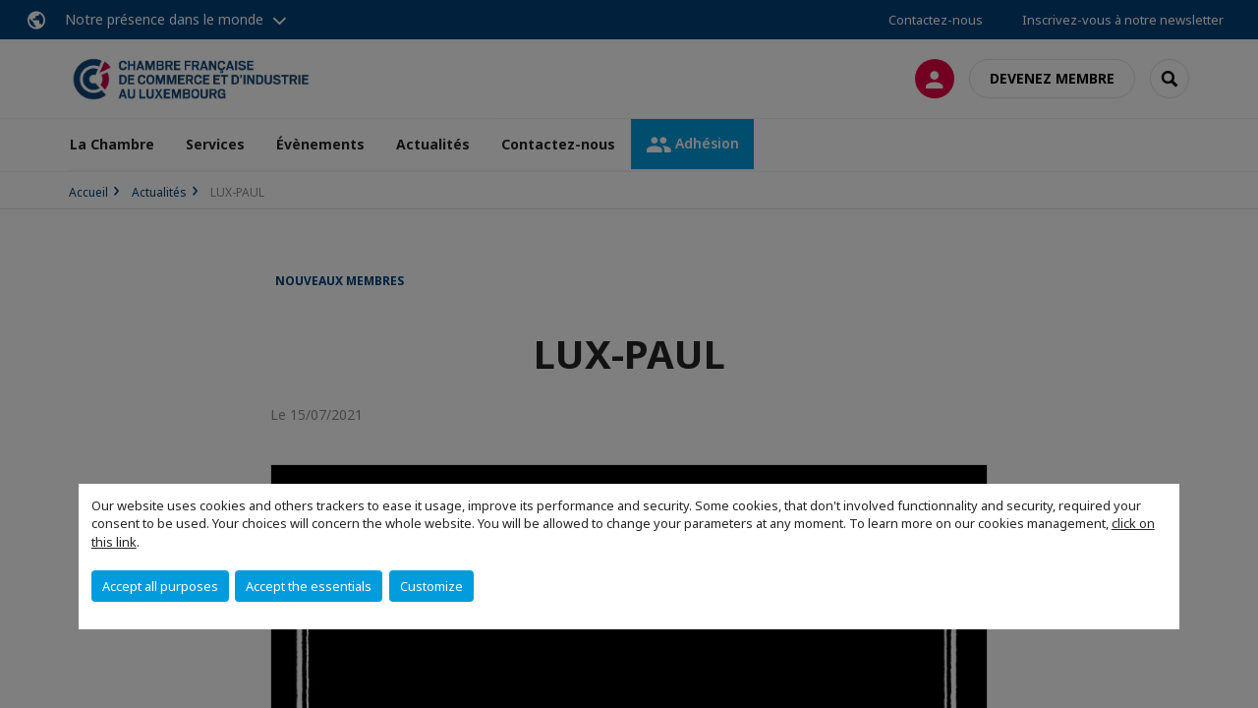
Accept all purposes (160, 586)
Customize (431, 586)
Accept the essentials (309, 586)
